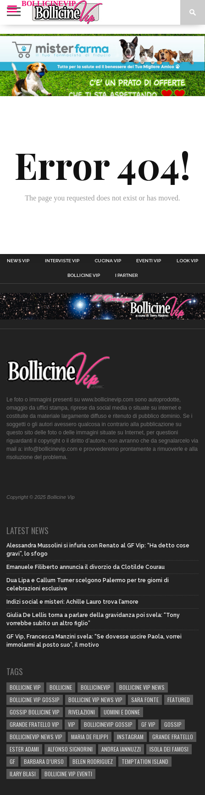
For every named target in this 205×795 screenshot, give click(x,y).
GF (12, 761)
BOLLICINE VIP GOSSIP (35, 699)
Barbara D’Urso (44, 761)
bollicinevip (96, 687)
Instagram (130, 737)
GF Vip (148, 724)
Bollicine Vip (83, 275)
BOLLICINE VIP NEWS (142, 687)
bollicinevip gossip (108, 724)
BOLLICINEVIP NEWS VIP (36, 737)
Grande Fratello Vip (34, 724)
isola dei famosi (169, 749)
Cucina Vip (107, 261)
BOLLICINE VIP (25, 687)
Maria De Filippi (89, 737)
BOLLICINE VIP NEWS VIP (95, 699)
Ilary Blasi (23, 774)
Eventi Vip (148, 261)
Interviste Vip (62, 261)
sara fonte (145, 699)
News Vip (18, 261)
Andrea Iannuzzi (121, 749)
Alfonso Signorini (70, 749)
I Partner (126, 275)
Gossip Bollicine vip (35, 712)
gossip (173, 724)
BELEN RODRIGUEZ (92, 761)
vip (71, 724)
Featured (178, 699)
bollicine (61, 687)
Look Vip (187, 261)
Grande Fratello (172, 737)
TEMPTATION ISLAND (145, 761)
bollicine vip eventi (68, 774)
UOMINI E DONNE (122, 712)
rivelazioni (81, 712)
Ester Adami (24, 749)
